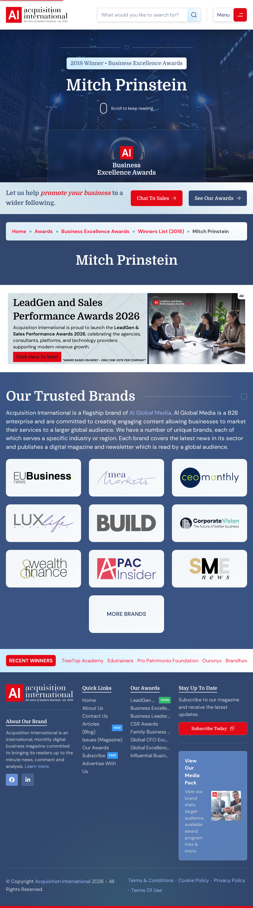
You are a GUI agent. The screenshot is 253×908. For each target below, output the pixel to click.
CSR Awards (144, 724)
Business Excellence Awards (95, 231)
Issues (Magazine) (102, 739)
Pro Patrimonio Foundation (167, 660)
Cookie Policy (193, 880)
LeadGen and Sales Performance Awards (143, 700)
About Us (92, 708)
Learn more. (37, 766)
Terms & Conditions (150, 880)
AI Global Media (150, 412)
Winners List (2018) (161, 231)
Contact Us (95, 716)
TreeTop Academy (83, 660)
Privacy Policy (229, 880)
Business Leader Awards (150, 716)
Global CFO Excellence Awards (150, 739)
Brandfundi (238, 660)
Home (19, 231)
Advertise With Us (99, 767)
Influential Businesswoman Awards (150, 755)
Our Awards (95, 747)
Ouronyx (212, 660)
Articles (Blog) (90, 728)
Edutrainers (120, 660)
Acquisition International (62, 881)
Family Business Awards (150, 732)
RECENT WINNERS (31, 660)
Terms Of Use (146, 890)
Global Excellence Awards (150, 747)
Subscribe (93, 755)
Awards (44, 231)
